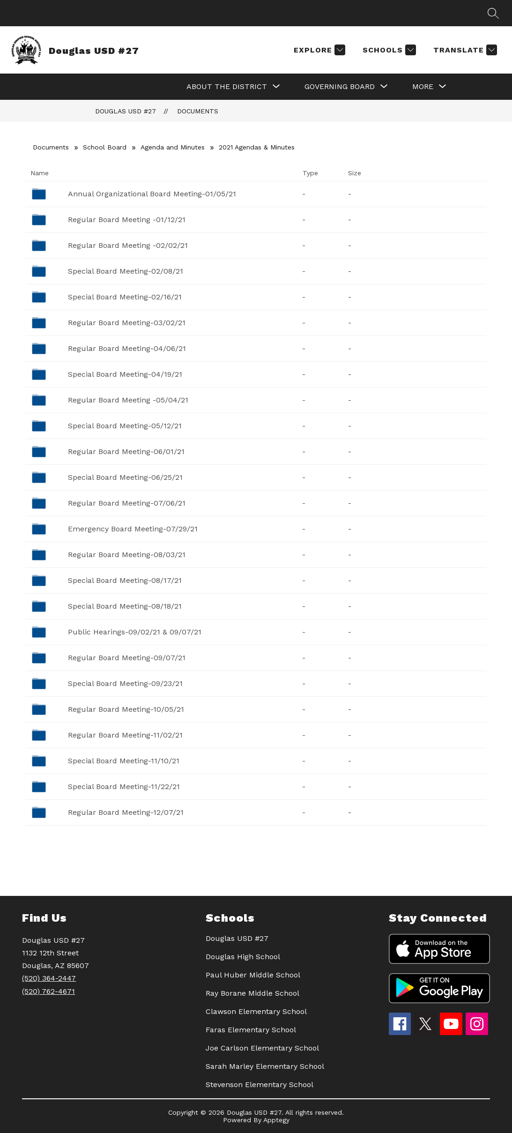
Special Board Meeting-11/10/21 (123, 760)
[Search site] (493, 13)
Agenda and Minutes (173, 147)
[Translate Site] (464, 50)
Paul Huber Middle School (253, 974)
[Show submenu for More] (422, 86)
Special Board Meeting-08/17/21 (125, 580)
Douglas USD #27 (125, 111)
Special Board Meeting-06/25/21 (125, 477)
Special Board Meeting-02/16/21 (125, 296)
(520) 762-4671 (48, 991)
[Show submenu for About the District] (226, 86)
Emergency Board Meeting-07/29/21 (133, 528)
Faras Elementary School (251, 1029)
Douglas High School (243, 956)
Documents (197, 111)
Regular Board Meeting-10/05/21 (126, 709)
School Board (104, 147)
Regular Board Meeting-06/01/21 (126, 451)
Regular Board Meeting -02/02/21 (128, 245)
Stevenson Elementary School (259, 1084)
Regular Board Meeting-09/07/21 (127, 657)
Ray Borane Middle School (252, 993)
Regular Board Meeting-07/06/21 (127, 503)
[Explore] (318, 50)
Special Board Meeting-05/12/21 (125, 425)
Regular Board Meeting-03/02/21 (127, 322)
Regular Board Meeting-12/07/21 (126, 812)
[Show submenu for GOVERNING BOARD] (339, 86)
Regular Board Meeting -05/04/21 (128, 399)
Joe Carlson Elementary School (262, 1048)
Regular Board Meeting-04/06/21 (127, 348)
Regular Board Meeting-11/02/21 (125, 734)
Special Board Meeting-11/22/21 (124, 786)
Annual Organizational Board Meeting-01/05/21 (152, 193)
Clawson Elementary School (256, 1011)
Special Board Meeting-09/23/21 (125, 683)
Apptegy (276, 1120)
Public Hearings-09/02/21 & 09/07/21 (134, 631)
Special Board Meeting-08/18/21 (125, 606)
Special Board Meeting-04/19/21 (125, 374)
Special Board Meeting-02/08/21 (125, 271)
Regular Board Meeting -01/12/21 (127, 219)
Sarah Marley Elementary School (265, 1066)
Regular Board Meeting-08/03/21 (127, 554)
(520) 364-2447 (49, 978)
